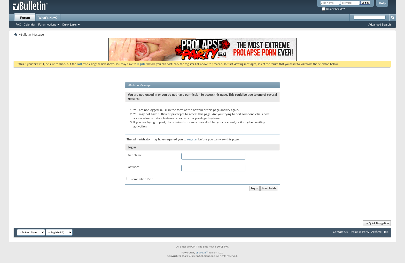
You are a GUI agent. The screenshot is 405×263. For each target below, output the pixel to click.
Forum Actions (47, 24)
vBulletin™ (202, 252)
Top (386, 232)
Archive (376, 232)
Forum (25, 18)
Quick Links (69, 24)
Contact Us (340, 232)
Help (382, 3)
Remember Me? (333, 9)
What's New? (48, 18)
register (192, 139)
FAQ (18, 24)
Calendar (29, 24)
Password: (133, 167)
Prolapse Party (359, 232)
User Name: (135, 155)
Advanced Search (379, 24)
